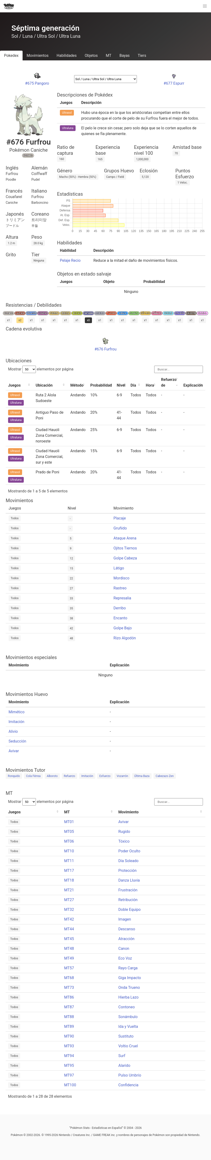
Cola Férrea (33, 776)
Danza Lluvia (129, 880)
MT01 (69, 822)
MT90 (69, 1036)
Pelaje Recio (70, 260)
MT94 (69, 1055)
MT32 (69, 909)
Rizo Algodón (125, 638)
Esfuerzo (104, 776)
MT (108, 55)
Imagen (124, 919)
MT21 (69, 890)
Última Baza (141, 776)
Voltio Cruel (128, 1046)
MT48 (69, 948)
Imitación (16, 721)
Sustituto (126, 1036)
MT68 (69, 978)
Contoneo (126, 1007)
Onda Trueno (129, 987)
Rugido (124, 831)
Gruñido (120, 528)
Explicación (193, 385)
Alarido (124, 1065)
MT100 (70, 1085)
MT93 (69, 1046)
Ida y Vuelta (128, 1026)
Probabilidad (101, 385)
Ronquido (14, 776)
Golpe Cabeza (125, 558)
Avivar (14, 751)
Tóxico (123, 841)
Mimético (16, 712)
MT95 (69, 1065)
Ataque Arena (125, 538)
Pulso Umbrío (129, 1075)
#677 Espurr (174, 83)
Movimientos (37, 55)
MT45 (69, 939)
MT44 (69, 929)
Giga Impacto (129, 978)
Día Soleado (128, 861)
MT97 (69, 1075)
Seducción (17, 741)
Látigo (119, 568)
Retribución (128, 900)
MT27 (69, 900)
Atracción (126, 939)
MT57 (69, 968)
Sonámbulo (128, 1016)
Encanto (120, 618)
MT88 (69, 1016)
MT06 (69, 841)
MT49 (69, 958)
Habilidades (67, 55)
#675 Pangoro (37, 83)
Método (76, 385)
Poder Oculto (129, 851)
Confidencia (128, 1085)
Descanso (126, 929)
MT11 (69, 861)
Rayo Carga (128, 968)
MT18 (69, 880)
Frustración (127, 890)
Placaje (120, 518)
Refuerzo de (169, 382)
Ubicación (44, 385)
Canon (123, 948)
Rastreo (120, 588)
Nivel (121, 385)
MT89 (69, 1026)
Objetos (91, 55)
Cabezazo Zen (165, 776)
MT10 (69, 851)
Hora (150, 385)
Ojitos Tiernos (125, 548)
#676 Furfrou (106, 349)
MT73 (69, 987)
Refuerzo (69, 776)
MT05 (69, 831)
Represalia (122, 598)
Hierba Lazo (128, 997)
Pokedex (11, 55)
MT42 (69, 919)
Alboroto (52, 776)
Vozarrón (122, 776)
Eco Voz (125, 958)
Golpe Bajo (123, 628)
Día (133, 385)
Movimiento (128, 812)
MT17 (69, 870)
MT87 (69, 1007)
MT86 (69, 997)
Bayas (125, 55)
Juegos (14, 385)
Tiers (142, 55)
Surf (121, 1055)
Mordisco (121, 578)
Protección (127, 870)
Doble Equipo (129, 909)
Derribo (120, 608)
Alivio (13, 731)
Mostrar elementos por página (40, 369)
